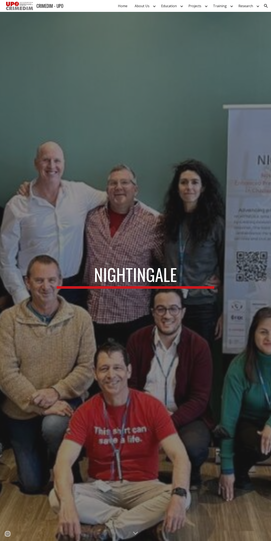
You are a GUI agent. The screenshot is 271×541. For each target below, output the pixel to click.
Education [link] (169, 6)
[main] (135, 276)
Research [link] (245, 6)
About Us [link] (142, 6)
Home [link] (122, 6)
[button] (266, 6)
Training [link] (220, 6)
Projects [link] (194, 6)
